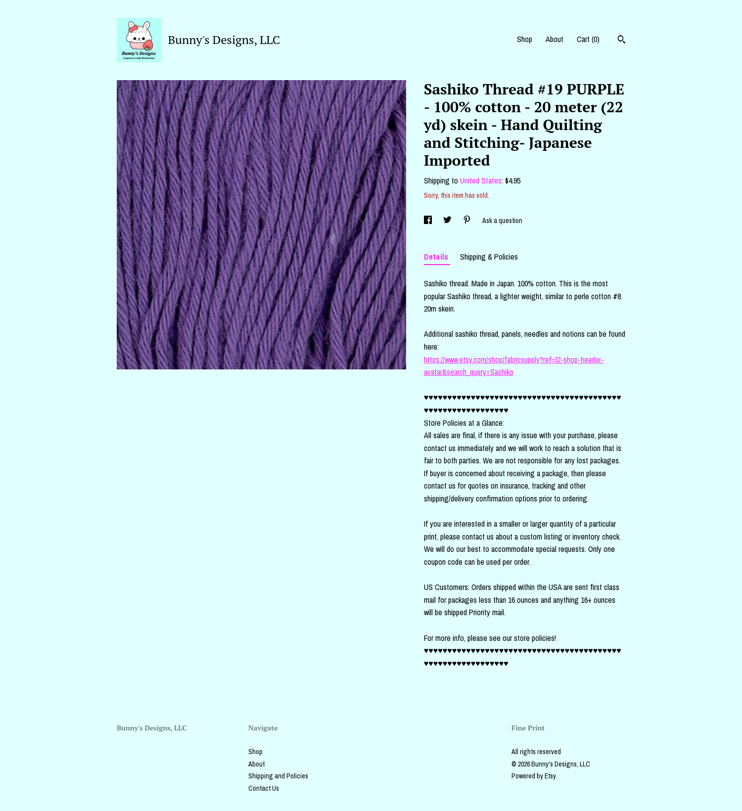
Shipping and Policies (278, 775)
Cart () (588, 39)
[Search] (621, 40)
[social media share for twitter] (448, 220)
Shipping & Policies (489, 256)
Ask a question (502, 220)
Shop (524, 39)
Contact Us (263, 788)
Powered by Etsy (533, 775)
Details (437, 256)
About (554, 39)
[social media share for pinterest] (467, 220)
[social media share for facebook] (428, 220)
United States (481, 180)
